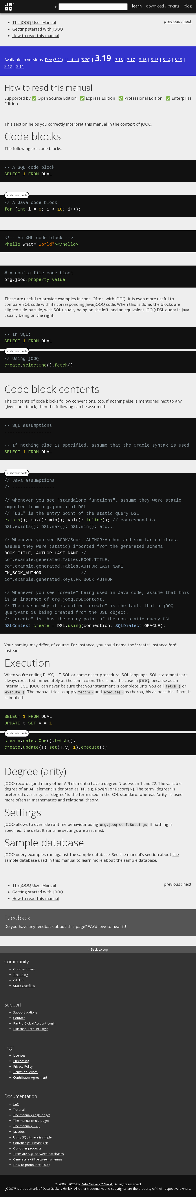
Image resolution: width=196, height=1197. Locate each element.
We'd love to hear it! (107, 925)
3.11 (20, 66)
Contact (19, 1017)
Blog (188, 6)
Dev (48, 59)
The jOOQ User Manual (34, 22)
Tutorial (19, 1108)
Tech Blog (20, 974)
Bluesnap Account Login (30, 1028)
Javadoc (19, 1131)
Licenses (19, 1054)
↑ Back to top (98, 948)
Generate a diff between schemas (37, 1158)
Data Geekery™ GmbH (97, 1183)
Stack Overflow (24, 985)
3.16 (143, 59)
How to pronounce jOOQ (31, 1164)
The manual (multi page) (31, 1120)
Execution (27, 663)
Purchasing (21, 1060)
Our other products (27, 1147)
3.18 (119, 59)
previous (172, 21)
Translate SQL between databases (38, 1153)
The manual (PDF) (26, 1125)
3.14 (166, 59)
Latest (73, 59)
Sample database (44, 841)
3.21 (58, 59)
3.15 (154, 59)
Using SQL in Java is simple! (32, 1136)
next (187, 21)
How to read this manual (35, 35)
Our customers (24, 968)
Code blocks (32, 136)
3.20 (85, 59)
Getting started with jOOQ (37, 29)
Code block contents (51, 389)
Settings (22, 812)
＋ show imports (16, 195)
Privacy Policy (23, 1065)
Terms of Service (25, 1071)
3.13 (178, 59)
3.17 (131, 59)
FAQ (16, 1103)
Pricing (162, 6)
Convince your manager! (30, 1142)
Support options (25, 1011)
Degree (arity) (35, 770)
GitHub (18, 979)
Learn (137, 6)
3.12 (8, 66)
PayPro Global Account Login (34, 1022)
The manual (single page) (31, 1114)
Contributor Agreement (30, 1076)
